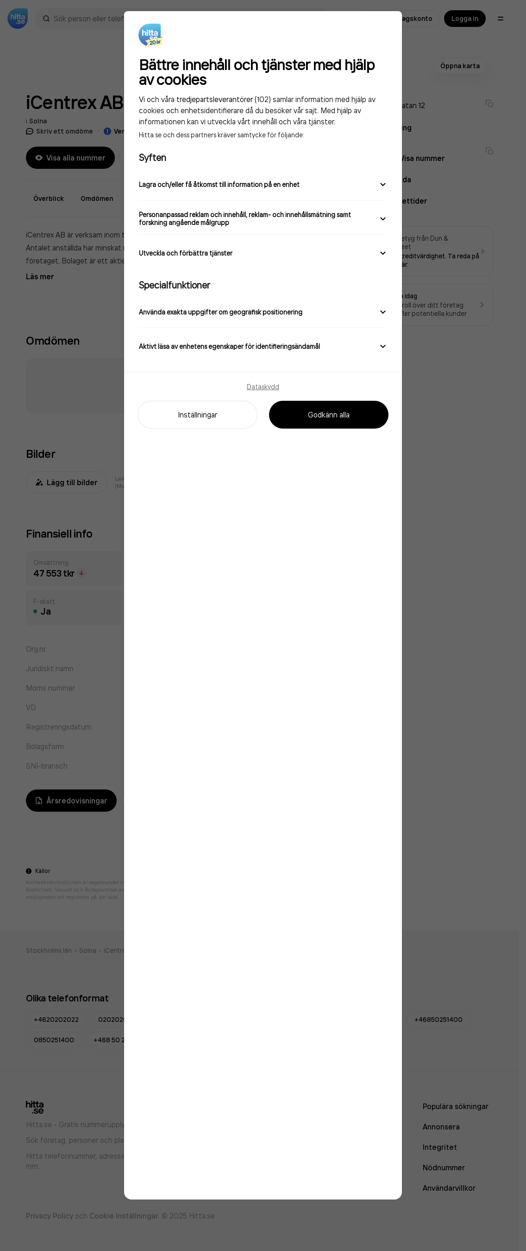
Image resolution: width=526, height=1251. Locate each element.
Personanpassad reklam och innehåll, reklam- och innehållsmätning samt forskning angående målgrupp (263, 218)
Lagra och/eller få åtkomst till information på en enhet (263, 184)
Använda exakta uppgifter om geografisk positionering (263, 312)
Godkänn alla (329, 414)
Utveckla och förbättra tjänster (263, 253)
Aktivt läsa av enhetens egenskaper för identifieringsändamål (263, 346)
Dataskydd (263, 387)
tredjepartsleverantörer (214, 99)
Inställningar (197, 414)
